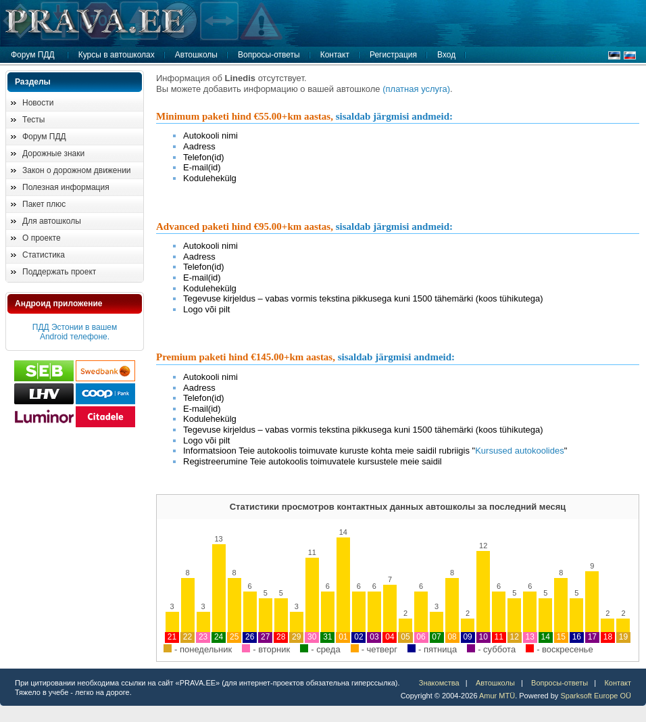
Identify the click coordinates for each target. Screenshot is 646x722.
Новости (37, 102)
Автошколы (196, 54)
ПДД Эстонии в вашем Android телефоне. (74, 331)
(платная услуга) (416, 89)
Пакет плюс (44, 204)
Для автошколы (51, 221)
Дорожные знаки (53, 153)
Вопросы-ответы (269, 54)
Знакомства (439, 683)
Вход (446, 54)
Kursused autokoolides (519, 451)
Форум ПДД (33, 54)
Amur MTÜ (497, 696)
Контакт (334, 54)
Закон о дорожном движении (76, 170)
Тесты (33, 119)
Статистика (43, 255)
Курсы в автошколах (116, 54)
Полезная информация (65, 187)
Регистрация (393, 54)
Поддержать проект (59, 271)
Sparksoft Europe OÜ (595, 696)
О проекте (41, 238)
